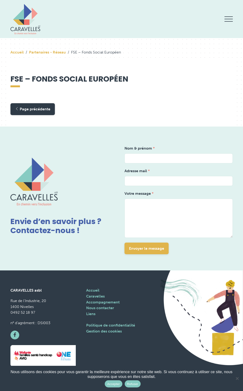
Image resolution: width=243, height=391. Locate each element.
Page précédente (32, 109)
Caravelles (95, 296)
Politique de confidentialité (110, 325)
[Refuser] (237, 378)
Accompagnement (102, 302)
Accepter (113, 384)
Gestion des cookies (104, 331)
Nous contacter (100, 308)
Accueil (17, 52)
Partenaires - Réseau (47, 52)
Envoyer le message (146, 248)
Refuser (132, 384)
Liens (90, 314)
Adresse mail (137, 171)
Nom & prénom (139, 148)
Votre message (138, 193)
